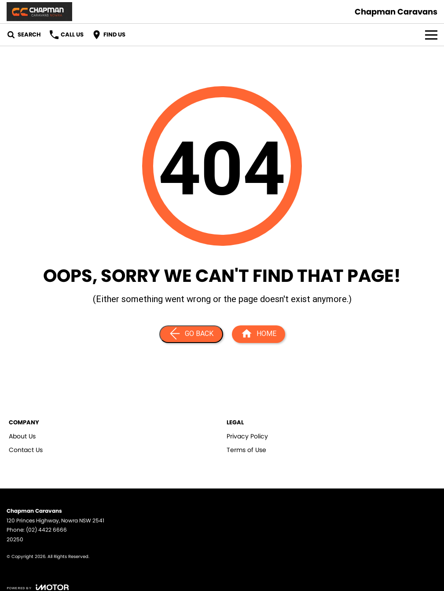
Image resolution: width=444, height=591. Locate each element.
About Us (22, 436)
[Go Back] (191, 334)
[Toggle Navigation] (431, 35)
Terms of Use (246, 449)
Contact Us (26, 449)
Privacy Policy (247, 436)
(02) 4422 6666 (46, 529)
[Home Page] (258, 334)
